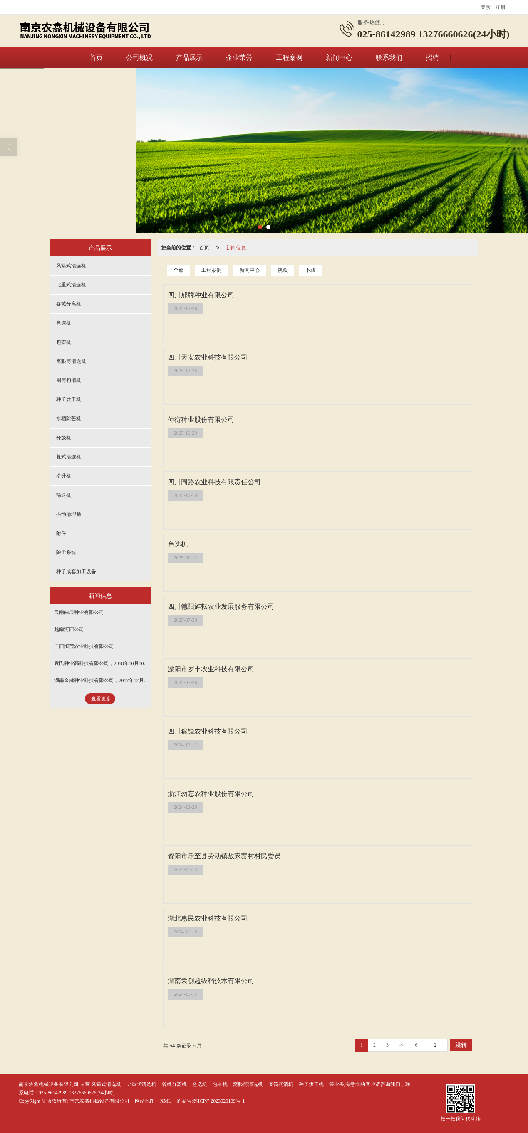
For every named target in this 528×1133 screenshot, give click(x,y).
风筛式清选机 (71, 265)
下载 (310, 270)
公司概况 (139, 57)
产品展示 (189, 57)
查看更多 (101, 699)
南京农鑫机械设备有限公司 (99, 1101)
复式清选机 (68, 457)
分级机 (63, 438)
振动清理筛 (68, 514)
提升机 (63, 476)
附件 (61, 533)
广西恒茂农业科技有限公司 (84, 646)
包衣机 (63, 342)
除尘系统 (66, 552)
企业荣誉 (239, 57)
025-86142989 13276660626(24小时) (77, 1093)
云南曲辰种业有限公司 (79, 612)
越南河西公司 (69, 629)
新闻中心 (339, 57)
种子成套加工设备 (76, 571)
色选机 (63, 323)
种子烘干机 (68, 399)
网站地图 (145, 1101)
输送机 (63, 495)
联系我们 (389, 57)
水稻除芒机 (68, 418)
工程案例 (289, 57)
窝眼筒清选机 (71, 361)
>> (402, 1045)
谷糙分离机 (68, 304)
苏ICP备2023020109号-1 (219, 1101)
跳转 (461, 1045)
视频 (283, 270)
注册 (501, 7)
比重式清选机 (71, 285)
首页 (96, 57)
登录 (486, 7)
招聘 (432, 57)
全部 (178, 270)
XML (165, 1101)
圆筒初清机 (68, 380)
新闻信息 (236, 248)
